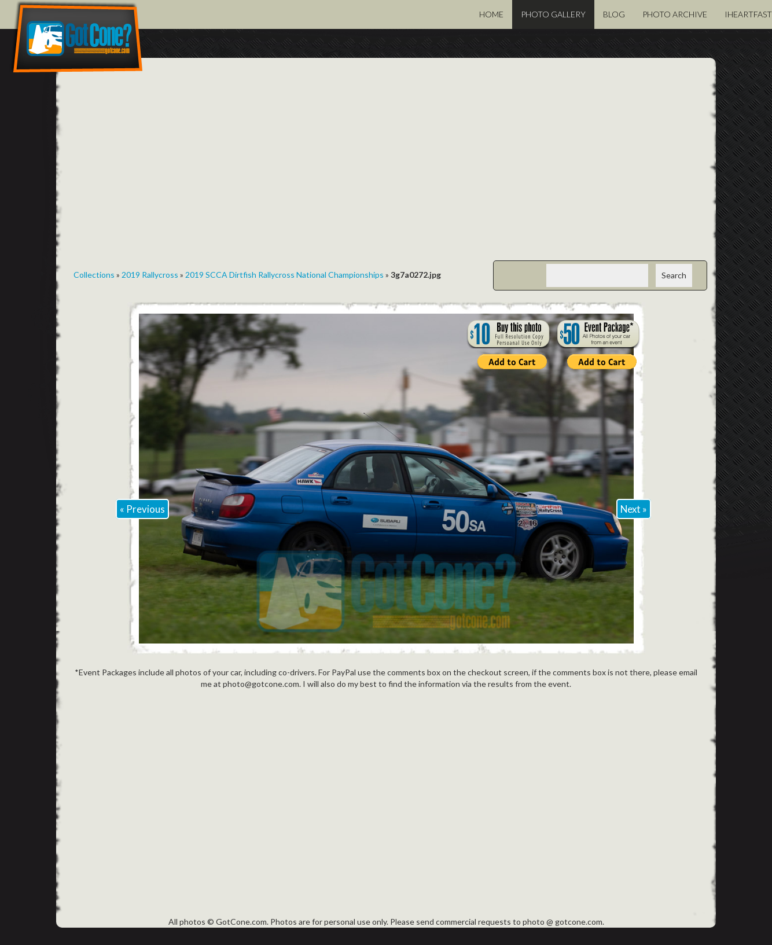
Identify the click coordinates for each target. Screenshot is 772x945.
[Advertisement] (386, 168)
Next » (633, 509)
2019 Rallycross (150, 275)
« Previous (142, 509)
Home (491, 14)
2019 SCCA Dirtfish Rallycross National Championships (284, 275)
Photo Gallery (553, 14)
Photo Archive (674, 14)
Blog (614, 14)
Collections (94, 275)
